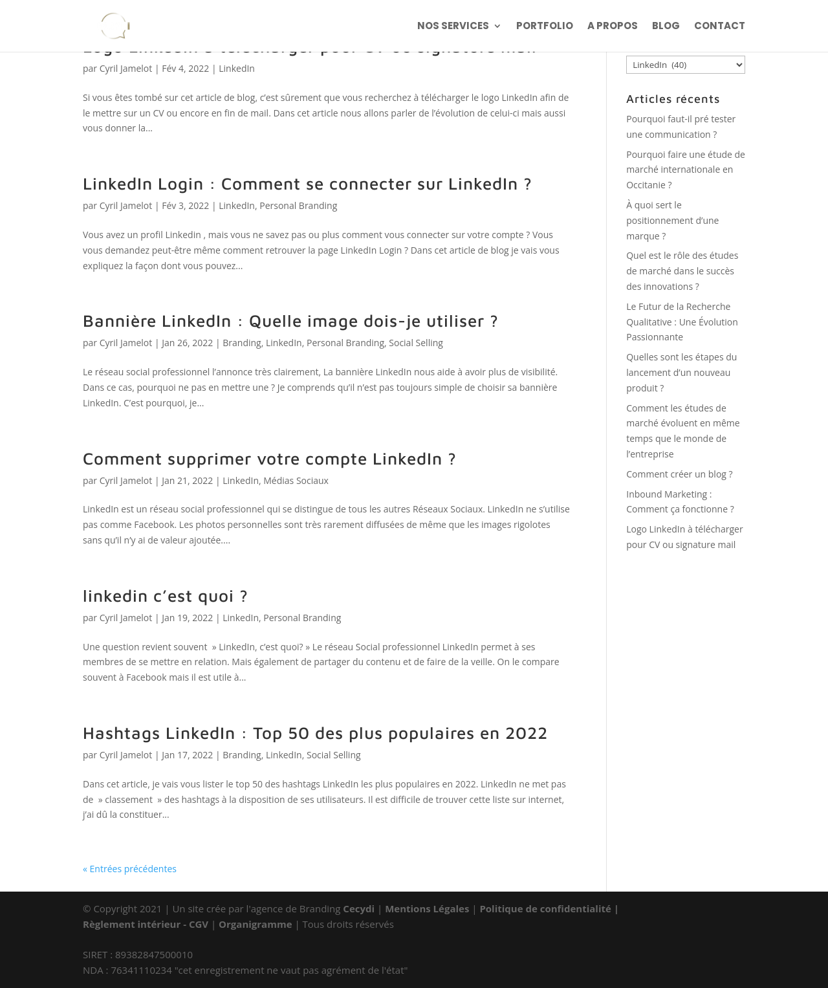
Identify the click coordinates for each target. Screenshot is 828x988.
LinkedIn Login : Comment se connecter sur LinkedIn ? (307, 183)
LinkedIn (237, 68)
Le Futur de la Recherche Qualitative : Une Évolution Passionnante (682, 322)
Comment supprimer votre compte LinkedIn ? (270, 458)
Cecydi (360, 908)
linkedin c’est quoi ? (165, 595)
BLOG (666, 26)
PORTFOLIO (544, 26)
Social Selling (416, 342)
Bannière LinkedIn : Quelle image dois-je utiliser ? (291, 320)
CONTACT (719, 26)
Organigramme (255, 923)
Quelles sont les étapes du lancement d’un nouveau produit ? (681, 372)
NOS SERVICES (453, 26)
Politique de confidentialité (545, 908)
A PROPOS (612, 26)
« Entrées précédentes (130, 868)
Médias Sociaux (296, 480)
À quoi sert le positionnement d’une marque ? (672, 220)
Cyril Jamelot (126, 68)
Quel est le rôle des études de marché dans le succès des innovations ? (682, 270)
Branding (242, 342)
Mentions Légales (428, 908)
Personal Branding (298, 205)
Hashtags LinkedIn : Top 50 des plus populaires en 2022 (315, 732)
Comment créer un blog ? (679, 474)
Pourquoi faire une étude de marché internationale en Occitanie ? (685, 170)
